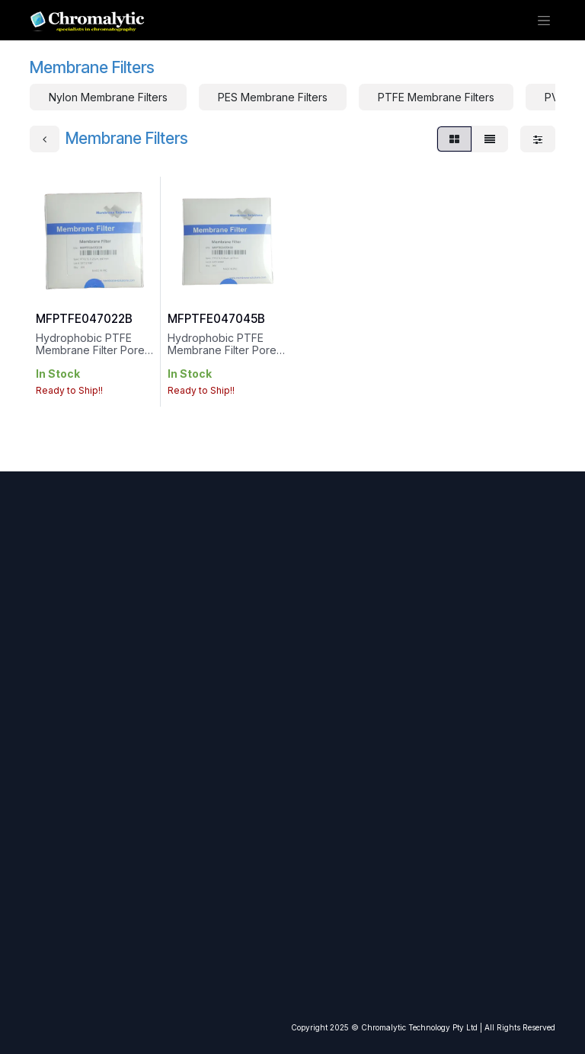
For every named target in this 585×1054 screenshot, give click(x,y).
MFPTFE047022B (84, 323)
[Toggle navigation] (545, 22)
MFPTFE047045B (216, 323)
